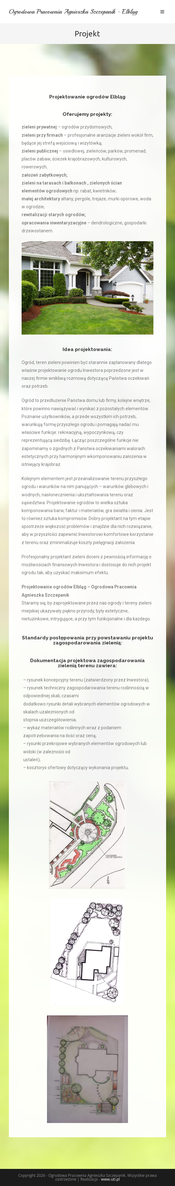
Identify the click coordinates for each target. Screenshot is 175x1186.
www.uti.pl (110, 1179)
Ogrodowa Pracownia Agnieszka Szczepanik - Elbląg (76, 12)
